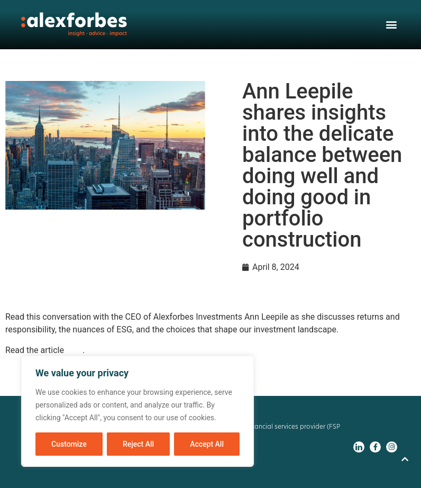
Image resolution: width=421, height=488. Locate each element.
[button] (391, 24)
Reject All (138, 444)
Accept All (207, 444)
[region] (137, 411)
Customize (69, 444)
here (74, 350)
